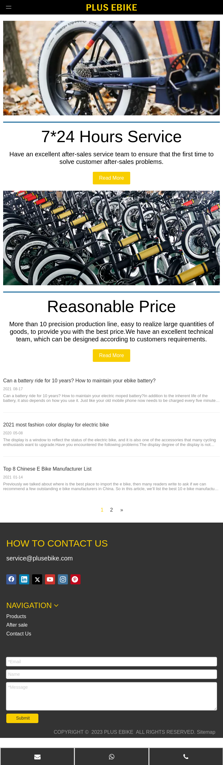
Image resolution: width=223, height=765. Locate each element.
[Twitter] (37, 579)
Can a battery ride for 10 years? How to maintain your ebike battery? (79, 380)
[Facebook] (11, 579)
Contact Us (18, 633)
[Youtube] (50, 579)
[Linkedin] (24, 579)
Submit (23, 718)
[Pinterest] (75, 579)
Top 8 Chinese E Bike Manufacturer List (47, 469)
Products (16, 616)
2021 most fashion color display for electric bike (56, 424)
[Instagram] (63, 579)
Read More (111, 178)
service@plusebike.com (39, 558)
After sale (17, 625)
